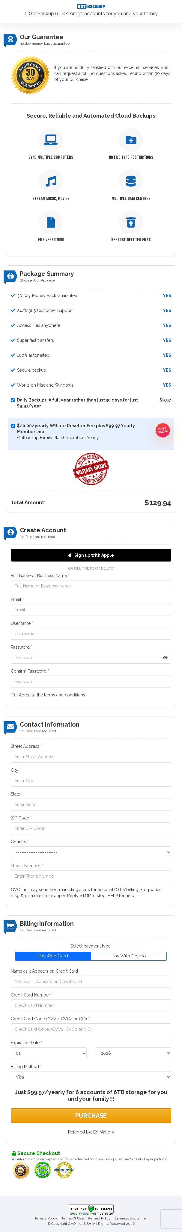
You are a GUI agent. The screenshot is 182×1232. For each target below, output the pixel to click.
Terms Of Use (72, 1218)
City (16, 770)
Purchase (91, 1115)
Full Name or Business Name (40, 575)
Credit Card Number (32, 995)
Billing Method (26, 1066)
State (17, 794)
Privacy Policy (46, 1218)
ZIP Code (21, 818)
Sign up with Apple (91, 555)
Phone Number (27, 865)
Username (22, 623)
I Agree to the (48, 695)
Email (17, 599)
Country (19, 841)
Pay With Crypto (129, 956)
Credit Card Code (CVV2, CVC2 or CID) (50, 1018)
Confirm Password (30, 671)
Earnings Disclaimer (131, 1218)
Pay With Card (53, 956)
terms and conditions (64, 695)
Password (21, 647)
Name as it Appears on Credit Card (46, 971)
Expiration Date (26, 1042)
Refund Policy (99, 1218)
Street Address (26, 746)
